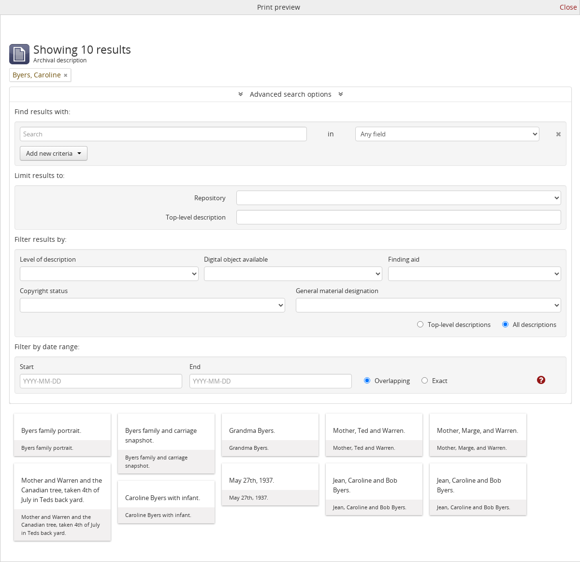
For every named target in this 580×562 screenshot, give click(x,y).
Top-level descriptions (454, 324)
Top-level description (196, 217)
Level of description (48, 259)
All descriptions (529, 324)
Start (27, 366)
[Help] (534, 380)
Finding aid (404, 259)
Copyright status (44, 290)
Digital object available (236, 259)
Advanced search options (291, 94)
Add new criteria (53, 153)
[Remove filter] (66, 75)
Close (568, 7)
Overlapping (387, 380)
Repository (210, 197)
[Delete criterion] (550, 132)
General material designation (337, 290)
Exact (434, 380)
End (195, 366)
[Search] (163, 134)
